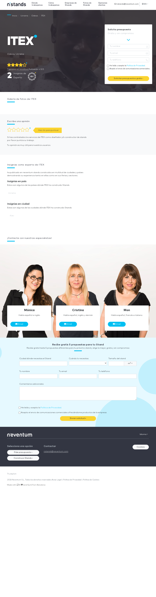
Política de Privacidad (136, 65)
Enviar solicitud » (78, 418)
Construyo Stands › (23, 458)
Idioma (144, 434)
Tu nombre (24, 371)
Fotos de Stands (87, 4)
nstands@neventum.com (126, 4)
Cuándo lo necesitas (79, 359)
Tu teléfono (104, 371)
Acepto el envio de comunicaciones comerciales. (130, 69)
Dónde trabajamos (37, 4)
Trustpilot (11, 474)
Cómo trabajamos (53, 4)
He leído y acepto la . (127, 65)
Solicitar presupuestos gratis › (128, 78)
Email (19, 324)
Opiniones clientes (102, 4)
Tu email (63, 371)
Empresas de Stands (71, 4)
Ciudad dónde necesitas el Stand (35, 359)
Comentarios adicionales (31, 384)
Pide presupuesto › (23, 452)
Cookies (141, 447)
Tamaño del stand (117, 359)
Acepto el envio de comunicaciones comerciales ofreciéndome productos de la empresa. (64, 413)
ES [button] (145, 4)
